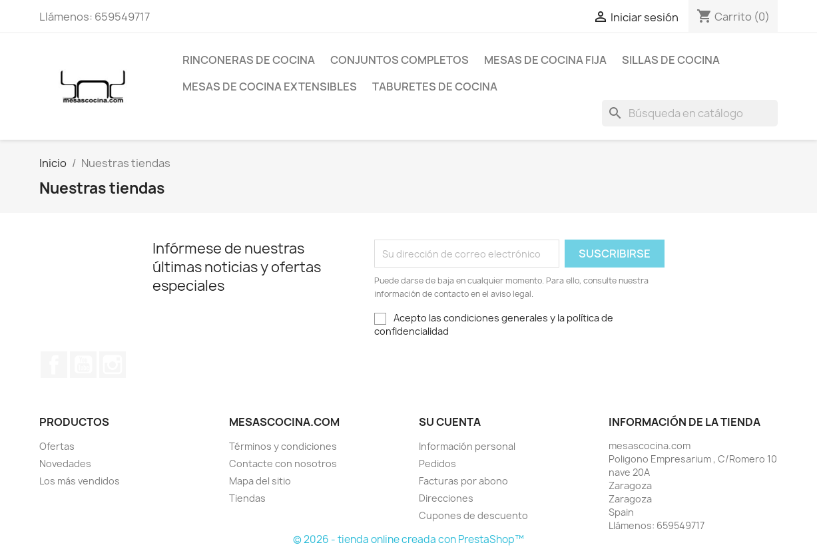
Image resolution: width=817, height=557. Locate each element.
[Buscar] (690, 113)
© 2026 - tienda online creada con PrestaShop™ (408, 539)
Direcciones (446, 498)
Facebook (54, 364)
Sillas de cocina (671, 60)
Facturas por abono (463, 480)
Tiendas (247, 498)
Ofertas (57, 446)
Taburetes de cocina (434, 86)
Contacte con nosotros (283, 463)
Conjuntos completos (399, 60)
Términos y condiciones (283, 446)
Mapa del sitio (260, 480)
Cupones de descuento (473, 515)
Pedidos (437, 463)
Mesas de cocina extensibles (269, 86)
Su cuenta (450, 422)
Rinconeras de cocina (248, 60)
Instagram (112, 364)
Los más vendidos (79, 480)
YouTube (83, 364)
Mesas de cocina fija (545, 60)
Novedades (65, 463)
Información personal (467, 446)
